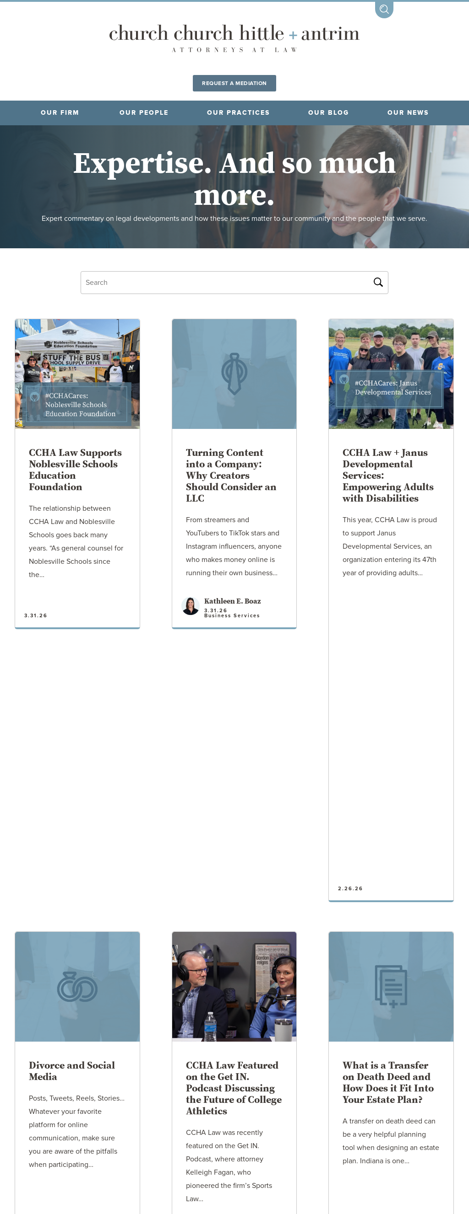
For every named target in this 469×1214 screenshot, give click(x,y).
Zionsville (390, 1112)
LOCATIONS (103, 1154)
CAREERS (170, 1154)
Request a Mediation (234, 83)
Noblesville (224, 1112)
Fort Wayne (84, 1112)
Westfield (330, 1112)
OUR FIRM (60, 113)
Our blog (328, 113)
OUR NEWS (408, 113)
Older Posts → (235, 1009)
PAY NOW (307, 1154)
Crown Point (154, 1112)
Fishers (27, 1112)
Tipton (279, 1112)
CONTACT (370, 1154)
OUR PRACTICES (238, 113)
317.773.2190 (199, 1177)
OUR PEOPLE (144, 113)
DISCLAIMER (238, 1154)
